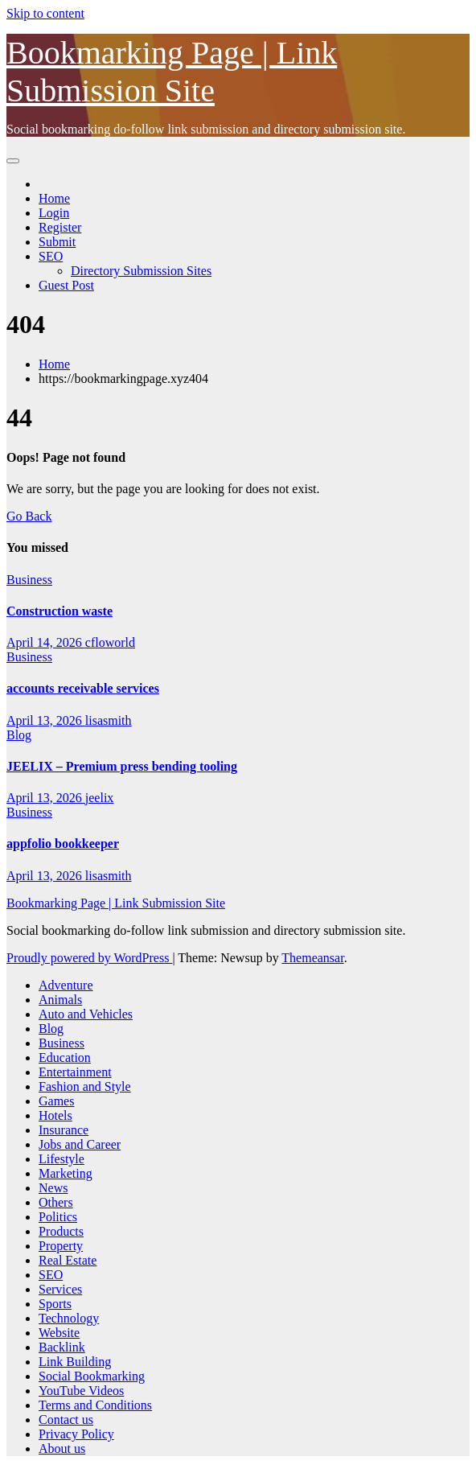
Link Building (75, 1361)
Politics (58, 1217)
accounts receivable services (82, 688)
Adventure (66, 985)
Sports (55, 1304)
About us (62, 1448)
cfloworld (110, 642)
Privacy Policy (76, 1434)
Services (60, 1289)
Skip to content (45, 13)
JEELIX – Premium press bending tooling (121, 766)
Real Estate (67, 1260)
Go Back (28, 516)
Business (29, 579)
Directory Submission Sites (141, 271)
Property (61, 1246)
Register (60, 227)
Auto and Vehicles (86, 1014)
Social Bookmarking (92, 1376)
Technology (69, 1318)
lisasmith (108, 720)
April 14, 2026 (45, 642)
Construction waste (59, 611)
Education (65, 1057)
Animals (60, 999)
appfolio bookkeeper (62, 843)
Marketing (65, 1173)
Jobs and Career (80, 1144)
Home (54, 198)
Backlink (62, 1347)
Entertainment (75, 1072)
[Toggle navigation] (12, 160)
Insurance (63, 1130)
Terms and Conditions (95, 1405)
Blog (18, 735)
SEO (51, 256)
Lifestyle (61, 1159)
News (53, 1188)
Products (61, 1231)
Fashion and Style (85, 1086)
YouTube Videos (81, 1390)
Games (56, 1101)
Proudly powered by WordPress (89, 958)
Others (56, 1202)
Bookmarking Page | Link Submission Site (115, 903)
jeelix (99, 797)
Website (59, 1332)
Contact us (66, 1419)
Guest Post (66, 285)
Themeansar (312, 958)
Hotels (55, 1115)
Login (54, 213)
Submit (57, 242)
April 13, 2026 (45, 720)
